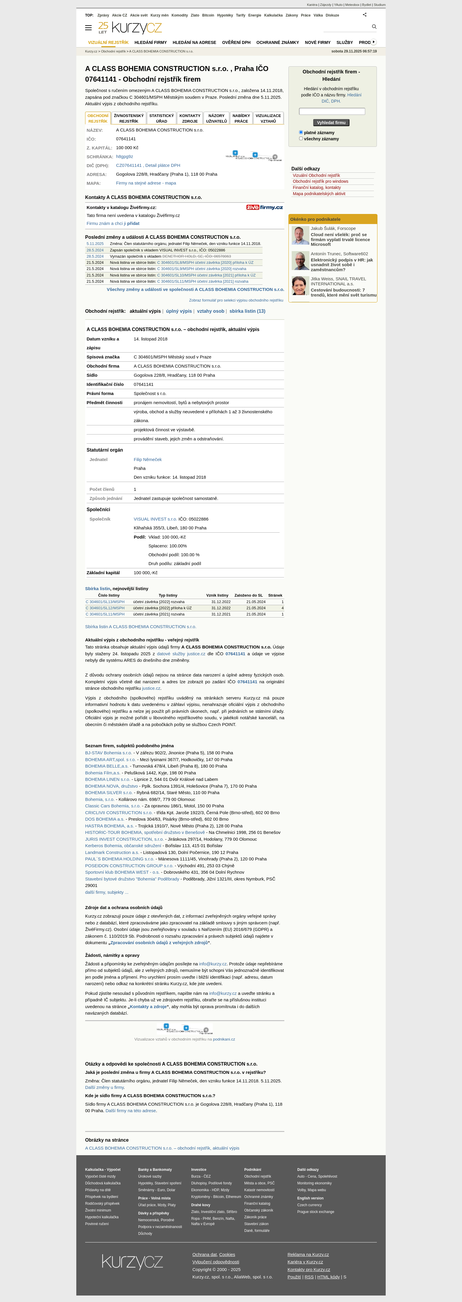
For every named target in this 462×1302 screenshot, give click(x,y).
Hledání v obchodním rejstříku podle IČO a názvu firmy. (331, 94)
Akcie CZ (119, 15)
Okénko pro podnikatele (315, 219)
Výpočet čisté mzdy (100, 1176)
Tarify (240, 15)
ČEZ (207, 1176)
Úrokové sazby (149, 1176)
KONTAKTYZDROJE (189, 118)
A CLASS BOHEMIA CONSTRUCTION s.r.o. (161, 51)
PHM (207, 1219)
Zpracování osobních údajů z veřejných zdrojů (159, 942)
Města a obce (254, 1183)
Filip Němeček (148, 459)
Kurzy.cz (91, 51)
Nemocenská (148, 1220)
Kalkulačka (273, 15)
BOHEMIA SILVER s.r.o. (109, 792)
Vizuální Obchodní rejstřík (316, 175)
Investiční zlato (212, 1212)
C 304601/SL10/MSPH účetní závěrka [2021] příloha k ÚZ (206, 275)
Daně (248, 1231)
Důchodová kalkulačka (103, 1183)
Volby (301, 1190)
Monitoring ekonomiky (314, 1183)
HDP (215, 1190)
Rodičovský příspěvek (102, 1203)
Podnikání (252, 1170)
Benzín (218, 1219)
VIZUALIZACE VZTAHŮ (268, 118)
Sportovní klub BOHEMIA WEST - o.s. (122, 872)
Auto (301, 1176)
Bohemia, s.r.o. (100, 799)
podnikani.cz (224, 1039)
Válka (318, 15)
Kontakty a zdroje (148, 1006)
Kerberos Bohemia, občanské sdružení (123, 845)
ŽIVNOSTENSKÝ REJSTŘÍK (129, 118)
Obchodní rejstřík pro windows (320, 181)
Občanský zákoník (258, 1210)
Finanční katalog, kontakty (317, 187)
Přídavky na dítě (98, 1190)
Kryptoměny (200, 1197)
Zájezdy (325, 4)
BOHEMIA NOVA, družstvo (111, 786)
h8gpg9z (124, 156)
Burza (195, 1176)
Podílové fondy (220, 1183)
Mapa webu (317, 1190)
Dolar (171, 1190)
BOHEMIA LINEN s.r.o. (107, 779)
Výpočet (114, 1170)
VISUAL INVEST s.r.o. (155, 518)
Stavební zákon (256, 1224)
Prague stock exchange (315, 1212)
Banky (143, 1170)
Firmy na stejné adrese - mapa (146, 182)
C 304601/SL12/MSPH (105, 608)
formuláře (262, 1231)
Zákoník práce (255, 1217)
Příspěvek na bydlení (101, 1197)
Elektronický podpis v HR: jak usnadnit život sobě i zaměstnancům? (342, 265)
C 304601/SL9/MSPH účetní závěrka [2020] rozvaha (201, 268)
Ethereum (233, 1197)
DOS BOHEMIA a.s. (104, 819)
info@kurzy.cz (213, 963)
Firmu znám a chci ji (113, 223)
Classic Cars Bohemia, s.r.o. (113, 805)
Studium (380, 4)
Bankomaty (162, 1170)
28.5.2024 (95, 250)
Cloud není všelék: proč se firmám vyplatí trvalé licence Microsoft (340, 240)
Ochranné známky (277, 42)
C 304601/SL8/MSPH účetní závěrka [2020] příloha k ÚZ (205, 262)
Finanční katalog (257, 1203)
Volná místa (160, 1198)
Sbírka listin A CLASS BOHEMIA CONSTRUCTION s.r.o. (141, 626)
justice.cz (151, 688)
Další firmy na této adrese (130, 1110)
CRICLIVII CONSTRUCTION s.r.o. (119, 812)
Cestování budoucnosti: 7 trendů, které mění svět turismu (344, 293)
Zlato (195, 15)
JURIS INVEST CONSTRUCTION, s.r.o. (124, 839)
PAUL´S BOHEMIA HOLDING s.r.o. (119, 858)
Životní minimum (98, 1210)
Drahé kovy (200, 1205)
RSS (309, 1276)
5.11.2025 (95, 243)
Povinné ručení (97, 1224)
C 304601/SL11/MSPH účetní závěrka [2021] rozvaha (202, 281)
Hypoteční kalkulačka (101, 1217)
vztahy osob (210, 311)
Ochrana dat (204, 1254)
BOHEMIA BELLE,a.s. (107, 765)
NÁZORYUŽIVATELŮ (216, 118)
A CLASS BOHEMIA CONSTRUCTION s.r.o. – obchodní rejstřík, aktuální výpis (162, 1147)
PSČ (271, 1183)
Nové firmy (318, 42)
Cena (312, 1176)
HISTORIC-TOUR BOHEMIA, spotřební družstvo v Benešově (145, 832)
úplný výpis (179, 311)
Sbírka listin (97, 588)
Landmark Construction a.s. (112, 852)
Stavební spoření (168, 1183)
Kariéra (312, 4)
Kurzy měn (160, 15)
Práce (306, 15)
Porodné (167, 1220)
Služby (344, 42)
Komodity (179, 15)
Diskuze (332, 15)
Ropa (195, 1219)
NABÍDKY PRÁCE (241, 118)
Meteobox (352, 4)
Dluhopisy (199, 1183)
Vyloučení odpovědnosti (215, 1261)
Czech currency (309, 1205)
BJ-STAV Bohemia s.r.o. (108, 752)
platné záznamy (316, 132)
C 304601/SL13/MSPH (105, 602)
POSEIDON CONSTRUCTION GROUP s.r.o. (129, 865)
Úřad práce (147, 1205)
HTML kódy (328, 1276)
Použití (294, 1276)
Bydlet (366, 4)
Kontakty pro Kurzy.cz (309, 1269)
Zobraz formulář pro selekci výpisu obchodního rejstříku (236, 300)
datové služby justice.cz (181, 653)
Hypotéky (225, 15)
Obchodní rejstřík (113, 51)
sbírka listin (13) (247, 311)
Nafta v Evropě (202, 1224)
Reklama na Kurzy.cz (308, 1254)
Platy (172, 1205)
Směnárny (146, 1190)
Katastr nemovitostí (259, 1190)
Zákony (292, 15)
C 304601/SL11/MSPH (105, 614)
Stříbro (231, 1212)
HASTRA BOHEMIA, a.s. (109, 825)
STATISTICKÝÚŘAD (161, 118)
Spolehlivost (327, 1176)
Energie (254, 15)
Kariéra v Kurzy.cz (305, 1261)
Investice (198, 1170)
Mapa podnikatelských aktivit (319, 193)
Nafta (230, 1219)
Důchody (145, 1234)
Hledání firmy (151, 42)
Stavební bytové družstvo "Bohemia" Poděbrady (132, 878)
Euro (161, 1190)
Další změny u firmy (104, 1087)
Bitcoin (208, 15)
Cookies (227, 1254)
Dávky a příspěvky (153, 1213)
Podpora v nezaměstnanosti (160, 1227)
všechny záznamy (319, 138)
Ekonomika (200, 1190)
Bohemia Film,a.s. (103, 772)
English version (310, 1198)
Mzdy (162, 1205)
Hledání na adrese (194, 42)
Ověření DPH (236, 42)
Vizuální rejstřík (108, 42)
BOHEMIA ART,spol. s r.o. (110, 759)
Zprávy (103, 15)
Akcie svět (139, 15)
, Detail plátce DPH (148, 165)
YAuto (338, 4)
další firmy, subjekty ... (106, 892)
